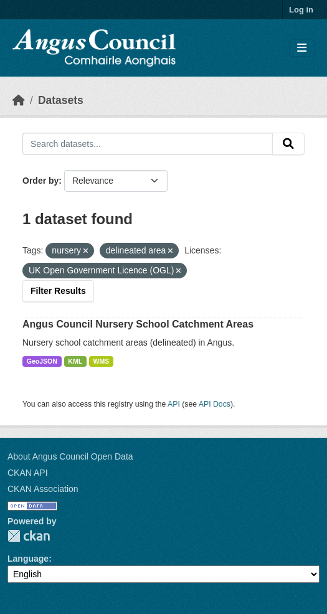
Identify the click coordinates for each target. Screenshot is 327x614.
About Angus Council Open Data (70, 456)
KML (75, 361)
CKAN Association (42, 489)
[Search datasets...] (147, 144)
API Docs (214, 404)
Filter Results (58, 291)
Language (28, 559)
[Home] (18, 100)
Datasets (60, 100)
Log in (301, 9)
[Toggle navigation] (302, 48)
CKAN (28, 535)
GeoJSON (42, 361)
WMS (101, 361)
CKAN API (27, 473)
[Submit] (288, 144)
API (174, 404)
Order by (40, 181)
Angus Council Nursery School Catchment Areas (138, 324)
